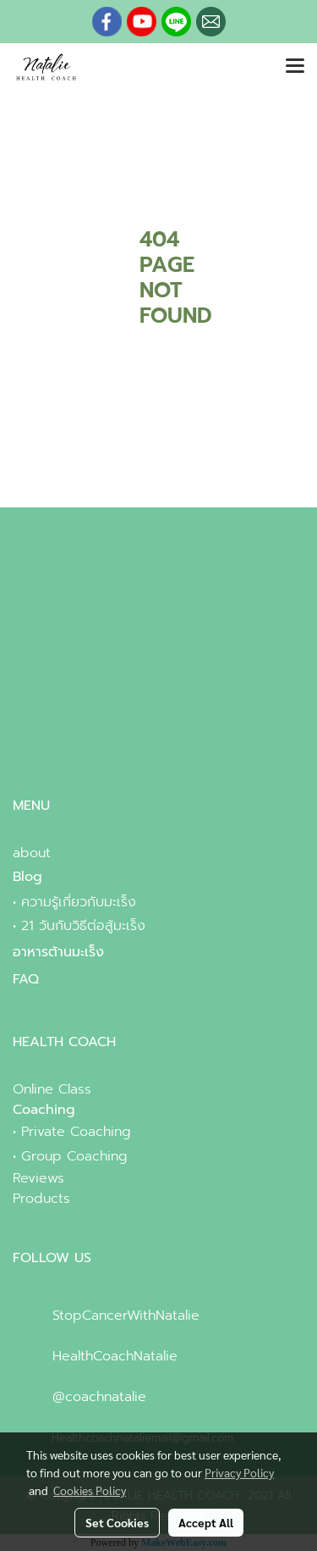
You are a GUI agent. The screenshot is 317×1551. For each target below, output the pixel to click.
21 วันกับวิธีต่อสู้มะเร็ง (83, 926)
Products (41, 1198)
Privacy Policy (239, 1472)
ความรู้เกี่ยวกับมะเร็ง (78, 902)
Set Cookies (117, 1522)
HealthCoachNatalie (115, 1356)
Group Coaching (74, 1156)
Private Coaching (76, 1132)
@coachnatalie (99, 1397)
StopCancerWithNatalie (125, 1315)
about (32, 853)
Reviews (38, 1178)
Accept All (205, 1522)
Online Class (52, 1089)
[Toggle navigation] (295, 67)
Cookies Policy (89, 1490)
